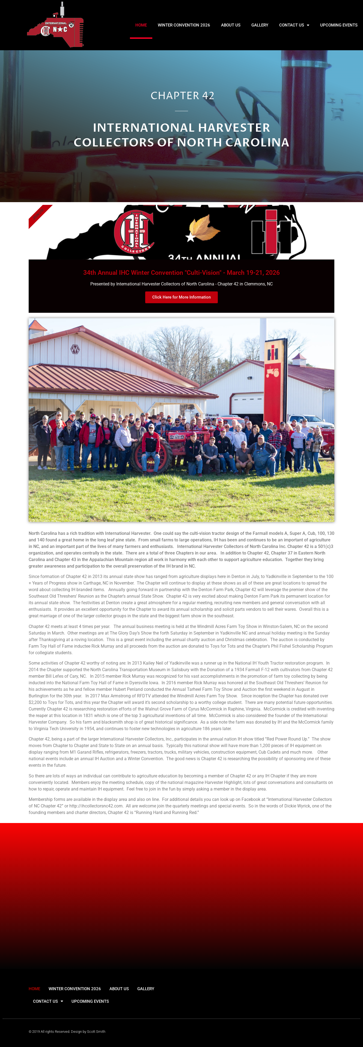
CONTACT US (294, 25)
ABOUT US (230, 25)
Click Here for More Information (181, 297)
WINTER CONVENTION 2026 (184, 25)
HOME (141, 25)
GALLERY (259, 25)
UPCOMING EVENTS (339, 25)
